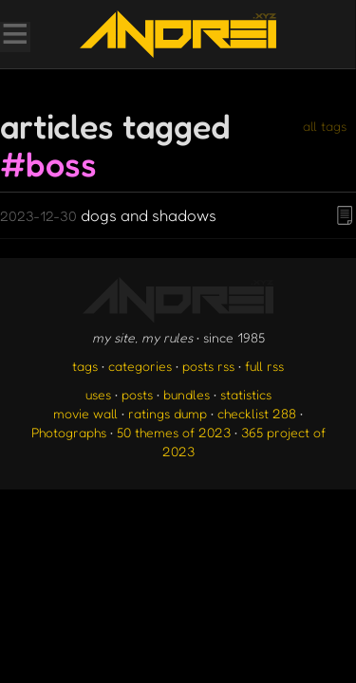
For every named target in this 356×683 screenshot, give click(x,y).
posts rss (208, 366)
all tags (325, 126)
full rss (264, 366)
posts (137, 394)
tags (85, 366)
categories (140, 366)
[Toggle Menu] (14, 36)
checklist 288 (256, 413)
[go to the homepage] (177, 34)
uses (98, 394)
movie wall (85, 413)
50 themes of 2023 (174, 432)
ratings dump (167, 413)
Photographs (68, 432)
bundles (186, 394)
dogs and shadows (108, 215)
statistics (246, 394)
